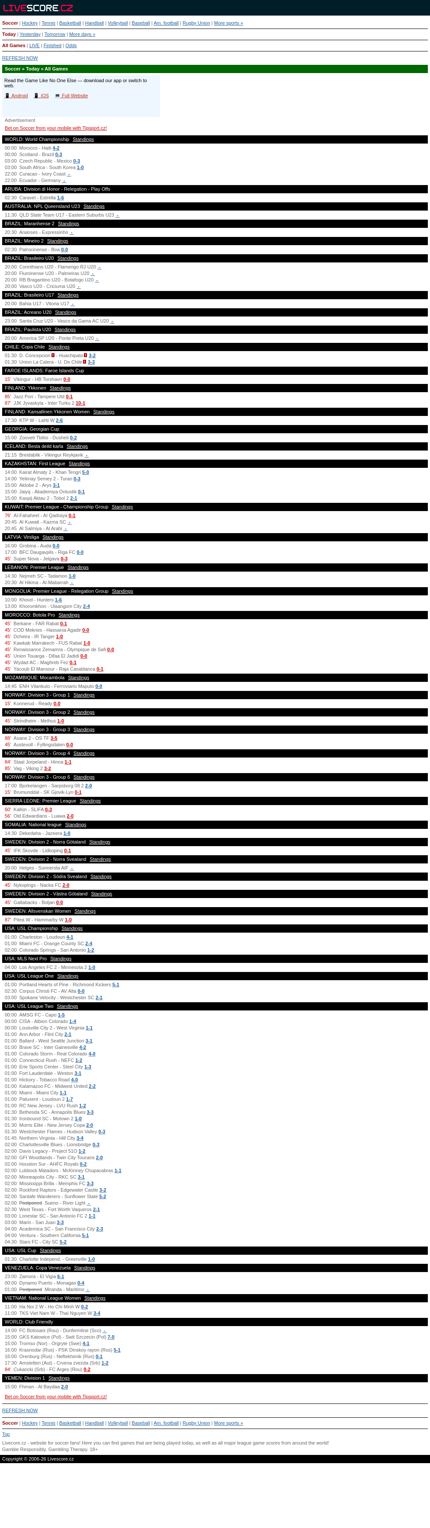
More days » (82, 34)
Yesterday (30, 34)
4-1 (69, 937)
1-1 (67, 761)
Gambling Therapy (67, 1449)
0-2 (73, 437)
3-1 (56, 485)
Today (9, 34)
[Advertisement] (215, 1499)
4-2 (56, 147)
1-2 (90, 950)
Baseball (141, 23)
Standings (83, 139)
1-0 (80, 167)
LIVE (34, 45)
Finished (53, 45)
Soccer (10, 23)
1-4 (72, 1021)
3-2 (92, 355)
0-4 (80, 1282)
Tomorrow (55, 34)
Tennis (48, 23)
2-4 (86, 606)
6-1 (60, 1276)
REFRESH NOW (20, 58)
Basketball (70, 23)
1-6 (60, 197)
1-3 (87, 1066)
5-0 (85, 472)
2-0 (88, 785)
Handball (94, 23)
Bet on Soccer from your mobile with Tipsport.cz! (56, 128)
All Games (14, 45)
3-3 (91, 361)
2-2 (92, 1086)
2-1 (73, 498)
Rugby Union (196, 23)
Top (6, 1434)
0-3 (58, 154)
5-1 (115, 984)
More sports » (228, 23)
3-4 (80, 1138)
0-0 (64, 249)
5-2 (102, 1196)
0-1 (69, 396)
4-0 (92, 1053)
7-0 (111, 1336)
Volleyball (118, 23)
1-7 (69, 1099)
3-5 (54, 738)
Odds (71, 45)
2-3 (99, 1228)
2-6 (59, 420)
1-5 (61, 1014)
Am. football (166, 23)
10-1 (80, 403)
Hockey (30, 23)
